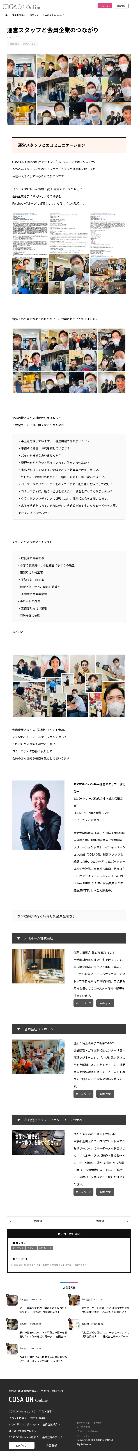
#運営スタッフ (57, 1264)
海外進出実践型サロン (21, 1431)
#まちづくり (81, 1264)
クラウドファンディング (22, 1424)
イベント (31, 1247)
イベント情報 (16, 1418)
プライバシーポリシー (87, 1431)
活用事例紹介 (37, 1418)
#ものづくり (30, 1264)
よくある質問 (83, 1426)
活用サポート (45, 1247)
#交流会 (69, 1264)
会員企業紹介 (50, 1424)
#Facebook (16, 1264)
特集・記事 (45, 1411)
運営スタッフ (29, 43)
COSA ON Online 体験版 (22, 1437)
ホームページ (83, 1003)
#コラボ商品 (43, 1264)
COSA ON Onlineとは (21, 1411)
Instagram (105, 1003)
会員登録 (121, 5)
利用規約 (98, 1422)
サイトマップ (83, 1435)
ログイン (104, 5)
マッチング (12, 37)
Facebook (14, 43)
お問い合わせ (83, 1422)
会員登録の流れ (51, 1437)
